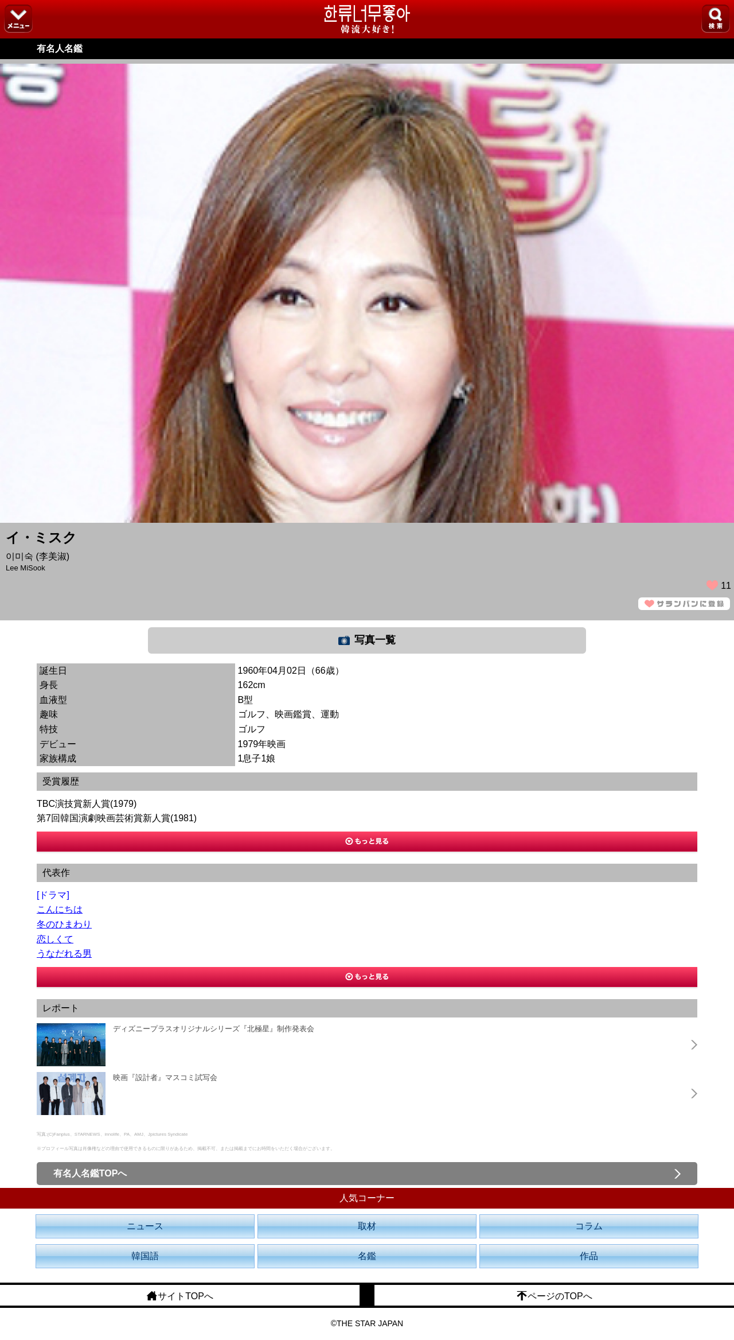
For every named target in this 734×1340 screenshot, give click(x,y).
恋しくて (55, 939)
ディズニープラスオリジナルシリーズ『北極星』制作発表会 (213, 1028)
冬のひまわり (64, 924)
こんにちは (60, 909)
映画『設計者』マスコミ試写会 (165, 1077)
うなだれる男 (64, 953)
